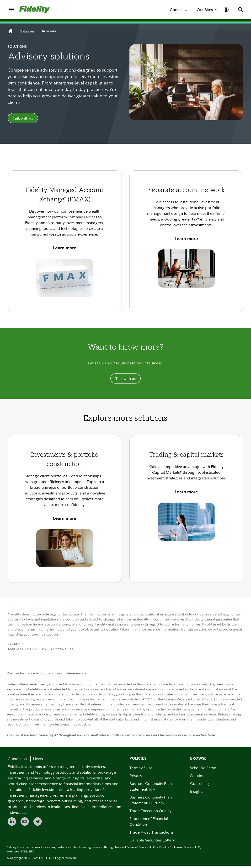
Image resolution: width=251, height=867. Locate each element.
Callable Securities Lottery (152, 841)
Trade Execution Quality (150, 811)
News (38, 759)
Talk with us (23, 118)
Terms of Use (140, 769)
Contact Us (179, 9)
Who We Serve (203, 769)
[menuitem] (11, 9)
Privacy (135, 776)
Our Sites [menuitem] (207, 9)
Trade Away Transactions (151, 833)
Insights (196, 792)
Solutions (27, 31)
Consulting (199, 784)
